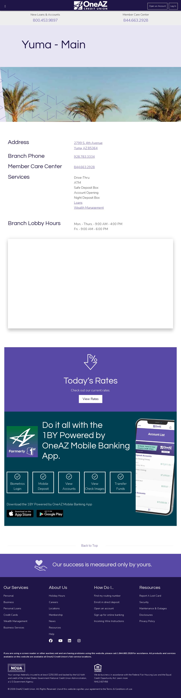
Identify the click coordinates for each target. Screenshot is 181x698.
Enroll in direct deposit (106, 602)
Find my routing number (107, 595)
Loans (78, 203)
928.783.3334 (84, 157)
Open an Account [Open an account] (157, 6)
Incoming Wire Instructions (109, 621)
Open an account (104, 608)
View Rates (91, 399)
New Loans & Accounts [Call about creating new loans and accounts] (45, 15)
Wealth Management (89, 208)
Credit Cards (11, 615)
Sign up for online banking (109, 615)
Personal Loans (12, 608)
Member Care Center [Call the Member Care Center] (136, 15)
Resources (55, 627)
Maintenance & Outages (153, 608)
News (52, 621)
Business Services (14, 627)
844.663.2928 (135, 20)
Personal (9, 595)
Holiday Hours (57, 595)
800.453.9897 (45, 20)
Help (51, 634)
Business (9, 602)
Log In (173, 6)
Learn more (122, 678)
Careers (53, 602)
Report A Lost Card (150, 595)
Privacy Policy (147, 621)
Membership (56, 615)
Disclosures (146, 615)
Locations (54, 608)
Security (144, 602)
